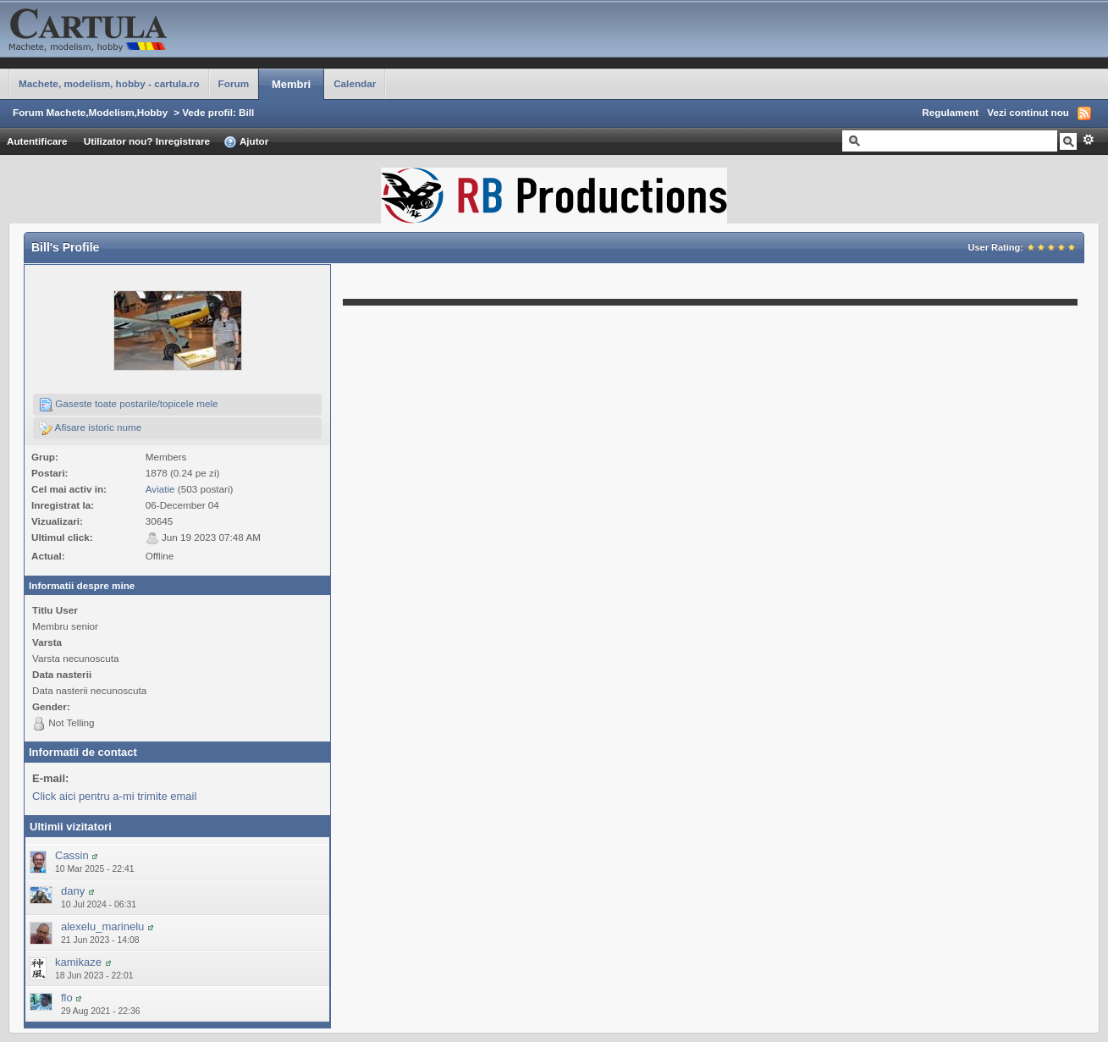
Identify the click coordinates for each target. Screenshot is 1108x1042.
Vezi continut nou (1028, 112)
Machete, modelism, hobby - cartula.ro (109, 83)
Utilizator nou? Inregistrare (147, 140)
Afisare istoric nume (90, 428)
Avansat (1088, 139)
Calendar (355, 83)
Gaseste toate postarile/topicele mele (128, 404)
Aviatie (160, 488)
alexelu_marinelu (102, 926)
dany (73, 891)
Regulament (950, 112)
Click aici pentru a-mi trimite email (114, 796)
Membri (291, 84)
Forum (233, 83)
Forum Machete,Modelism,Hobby (90, 112)
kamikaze (78, 962)
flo (67, 997)
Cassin (72, 855)
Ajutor (245, 142)
